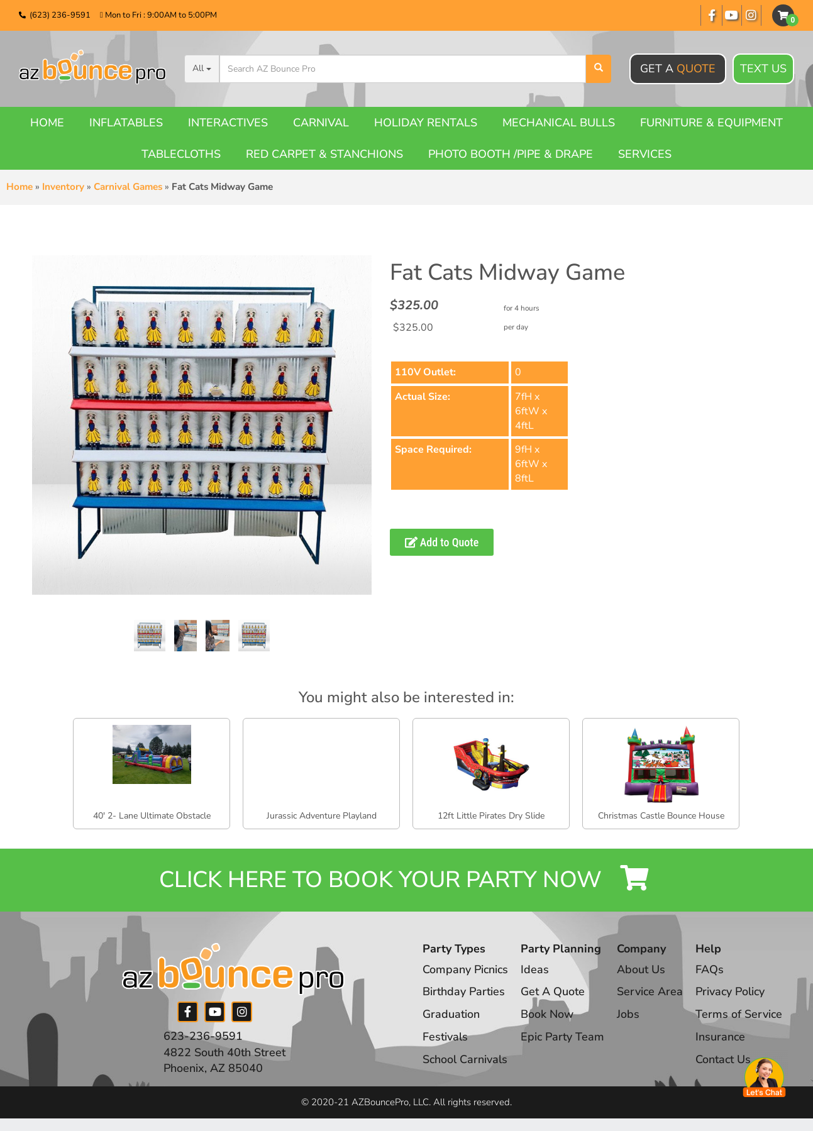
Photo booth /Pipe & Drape (510, 154)
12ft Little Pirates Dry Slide (491, 816)
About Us (641, 969)
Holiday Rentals (425, 122)
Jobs (628, 1014)
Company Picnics (465, 969)
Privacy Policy (730, 991)
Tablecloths (181, 154)
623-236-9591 (203, 1036)
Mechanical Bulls (558, 122)
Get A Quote (553, 991)
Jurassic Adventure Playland (322, 816)
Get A (678, 68)
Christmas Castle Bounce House (661, 816)
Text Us (763, 69)
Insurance (720, 1036)
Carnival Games (128, 186)
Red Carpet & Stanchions (324, 154)
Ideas (535, 969)
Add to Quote (442, 542)
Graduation (451, 1014)
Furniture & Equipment (711, 122)
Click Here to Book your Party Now (407, 879)
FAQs (709, 969)
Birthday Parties (464, 991)
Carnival (321, 122)
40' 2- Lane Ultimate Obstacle (152, 816)
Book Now (547, 1014)
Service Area (650, 991)
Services (645, 154)
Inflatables (126, 122)
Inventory (63, 186)
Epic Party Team (562, 1036)
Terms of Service (738, 1014)
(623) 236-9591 (60, 15)
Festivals (445, 1036)
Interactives (228, 122)
